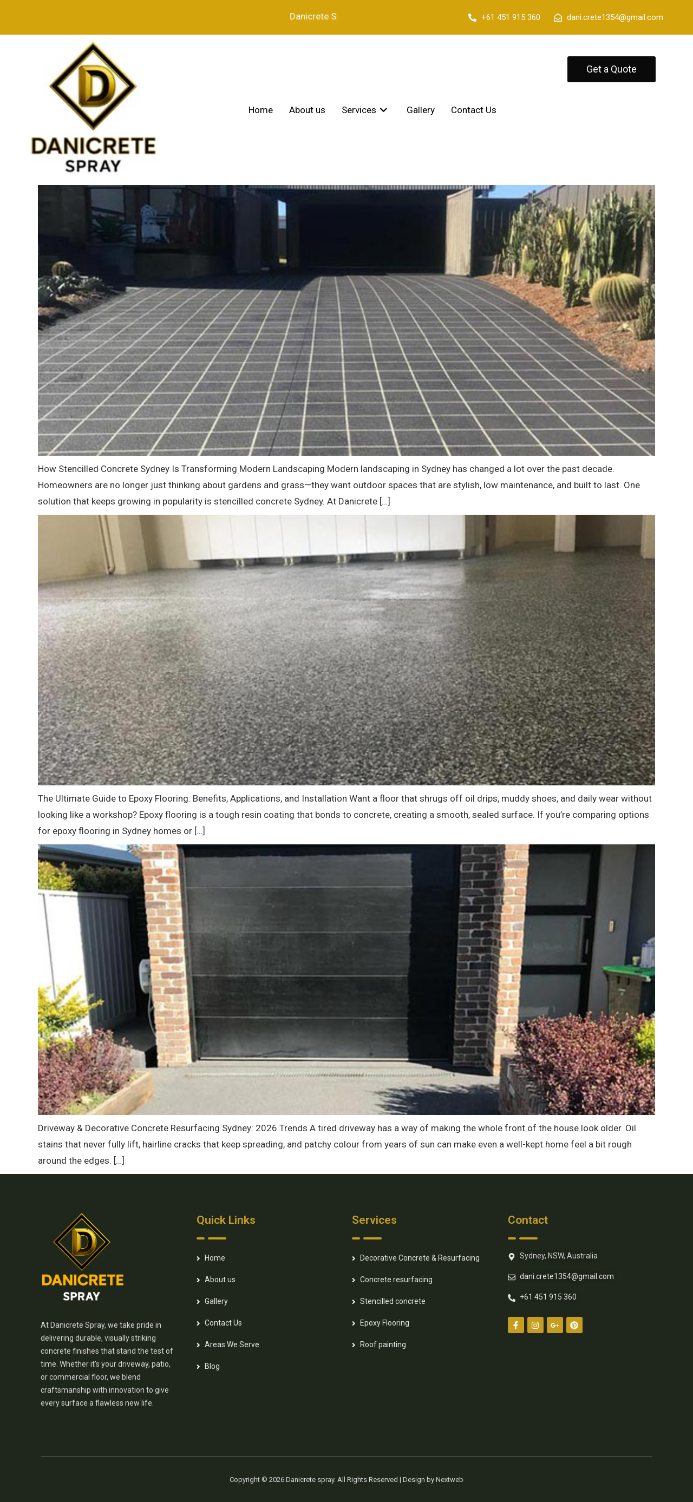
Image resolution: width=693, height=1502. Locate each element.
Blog (212, 1366)
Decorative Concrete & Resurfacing (420, 1258)
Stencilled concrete (393, 1301)
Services (366, 110)
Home (261, 109)
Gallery (421, 109)
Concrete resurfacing (396, 1279)
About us (307, 109)
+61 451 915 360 (548, 1297)
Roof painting (383, 1344)
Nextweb (449, 1479)
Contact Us (473, 109)
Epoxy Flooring (384, 1323)
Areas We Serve (232, 1344)
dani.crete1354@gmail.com (567, 1276)
